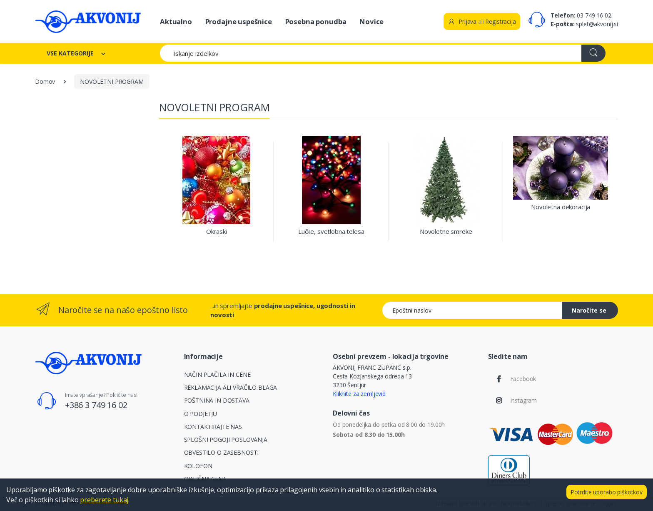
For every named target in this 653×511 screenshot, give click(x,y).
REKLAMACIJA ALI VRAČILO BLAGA (230, 387)
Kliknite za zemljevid (359, 394)
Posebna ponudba (315, 21)
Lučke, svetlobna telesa (331, 231)
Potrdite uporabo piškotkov (607, 492)
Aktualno (176, 21)
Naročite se (589, 310)
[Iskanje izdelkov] (371, 53)
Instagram (523, 400)
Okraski (216, 231)
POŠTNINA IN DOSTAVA (216, 400)
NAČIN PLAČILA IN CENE (217, 374)
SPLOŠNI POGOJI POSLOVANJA (225, 439)
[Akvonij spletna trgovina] (88, 21)
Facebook (523, 379)
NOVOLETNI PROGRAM (112, 81)
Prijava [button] (462, 21)
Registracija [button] (500, 21)
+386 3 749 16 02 (96, 405)
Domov (45, 81)
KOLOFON (198, 466)
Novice (371, 21)
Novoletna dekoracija (560, 207)
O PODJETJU (200, 414)
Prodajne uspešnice (238, 21)
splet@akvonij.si (597, 24)
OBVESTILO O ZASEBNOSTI (221, 452)
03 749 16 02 (594, 15)
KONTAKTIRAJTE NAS (213, 427)
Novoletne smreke (446, 231)
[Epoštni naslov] (472, 310)
